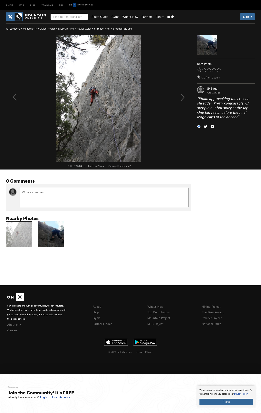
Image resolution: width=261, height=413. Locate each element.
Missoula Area (66, 28)
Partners (146, 16)
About (97, 306)
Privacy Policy (241, 394)
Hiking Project (211, 306)
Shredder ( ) (122, 28)
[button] (199, 126)
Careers (12, 330)
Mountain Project (158, 318)
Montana (28, 28)
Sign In (247, 16)
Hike (33, 5)
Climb (10, 5)
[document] (226, 396)
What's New (130, 16)
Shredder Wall (102, 28)
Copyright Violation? (119, 166)
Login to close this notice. (55, 397)
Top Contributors (158, 312)
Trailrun (47, 5)
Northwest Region (45, 28)
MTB (21, 5)
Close (226, 401)
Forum (160, 16)
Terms (139, 352)
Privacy (149, 352)
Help (96, 312)
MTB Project (155, 324)
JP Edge (212, 88)
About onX (14, 324)
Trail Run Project (213, 312)
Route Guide (100, 16)
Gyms (115, 16)
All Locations (13, 28)
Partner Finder (102, 324)
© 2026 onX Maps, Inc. (120, 352)
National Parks (211, 324)
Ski (61, 5)
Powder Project (212, 318)
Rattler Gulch (84, 28)
